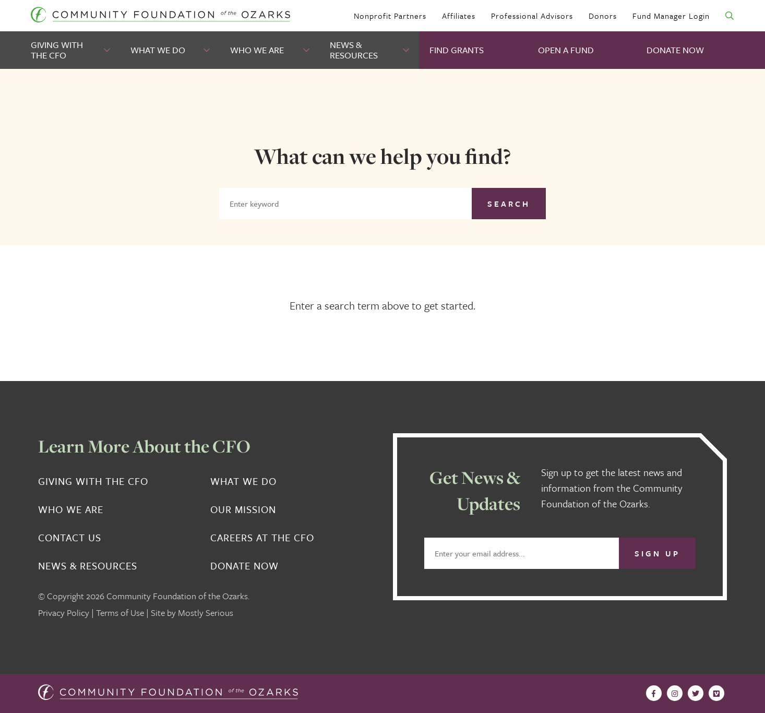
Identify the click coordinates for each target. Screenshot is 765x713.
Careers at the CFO (262, 537)
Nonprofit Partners (390, 15)
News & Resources (354, 50)
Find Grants (456, 49)
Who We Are (257, 49)
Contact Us (69, 537)
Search (508, 203)
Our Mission (243, 509)
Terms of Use (120, 612)
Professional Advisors (532, 15)
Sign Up (657, 553)
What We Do (157, 49)
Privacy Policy (63, 612)
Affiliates (458, 15)
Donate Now (675, 49)
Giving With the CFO (57, 50)
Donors (603, 15)
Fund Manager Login (671, 15)
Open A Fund (566, 49)
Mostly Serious (205, 612)
